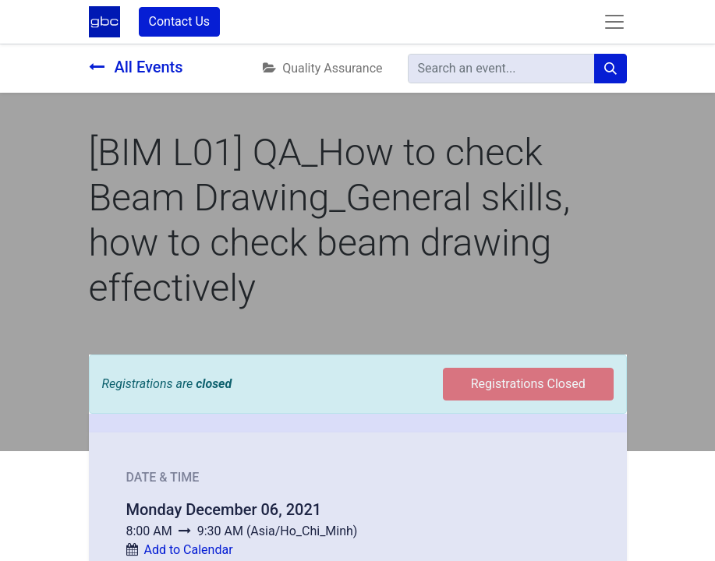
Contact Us (180, 21)
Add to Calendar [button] (187, 549)
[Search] (610, 68)
